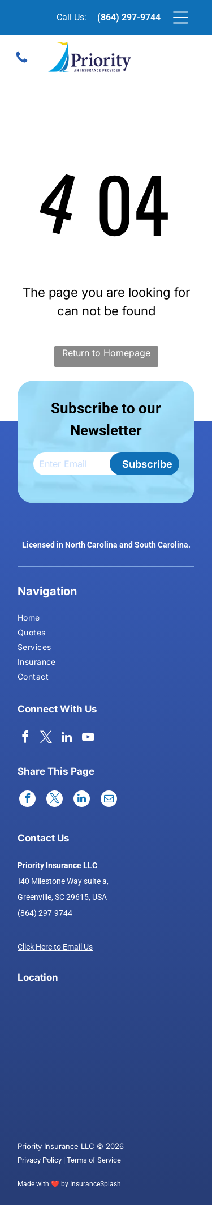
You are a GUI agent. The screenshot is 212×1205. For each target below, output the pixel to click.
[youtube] (88, 738)
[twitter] (46, 738)
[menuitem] (38, 619)
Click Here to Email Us (55, 946)
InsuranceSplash (95, 1184)
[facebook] (25, 738)
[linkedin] (67, 738)
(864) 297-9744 (129, 17)
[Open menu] (180, 17)
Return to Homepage (106, 352)
